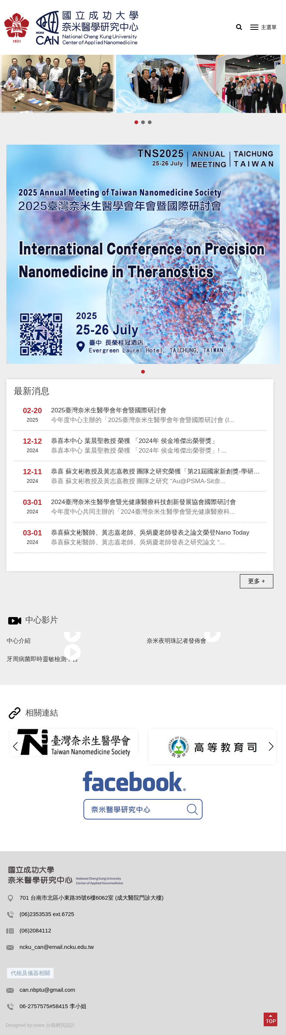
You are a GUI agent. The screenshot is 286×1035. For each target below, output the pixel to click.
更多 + (256, 581)
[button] (271, 746)
